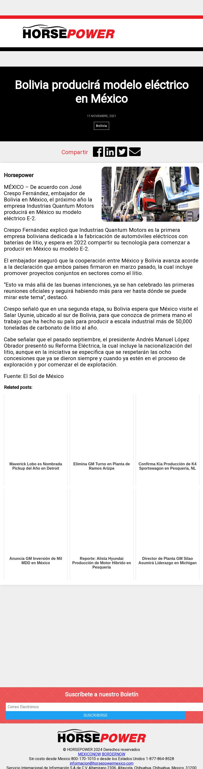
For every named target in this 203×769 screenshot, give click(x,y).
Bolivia (101, 126)
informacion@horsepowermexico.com (101, 763)
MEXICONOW (89, 754)
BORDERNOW (113, 754)
